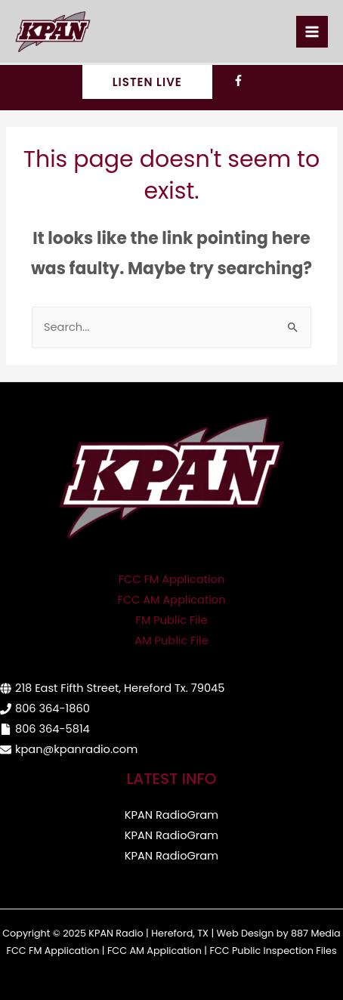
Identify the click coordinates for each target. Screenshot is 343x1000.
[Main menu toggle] (312, 32)
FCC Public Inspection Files (272, 950)
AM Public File (171, 640)
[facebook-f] (240, 80)
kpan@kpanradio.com (76, 749)
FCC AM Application (172, 599)
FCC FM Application (172, 579)
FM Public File (172, 620)
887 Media (316, 933)
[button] (147, 82)
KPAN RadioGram (171, 815)
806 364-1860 (52, 708)
